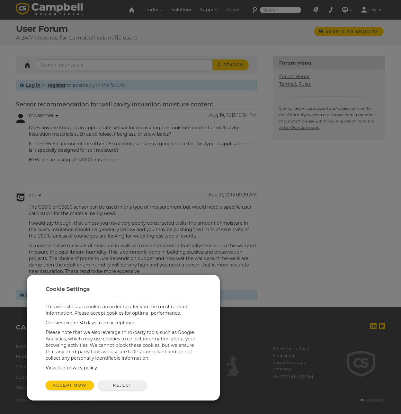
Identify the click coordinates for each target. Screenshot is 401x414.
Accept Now (70, 385)
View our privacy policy (71, 368)
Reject (122, 385)
